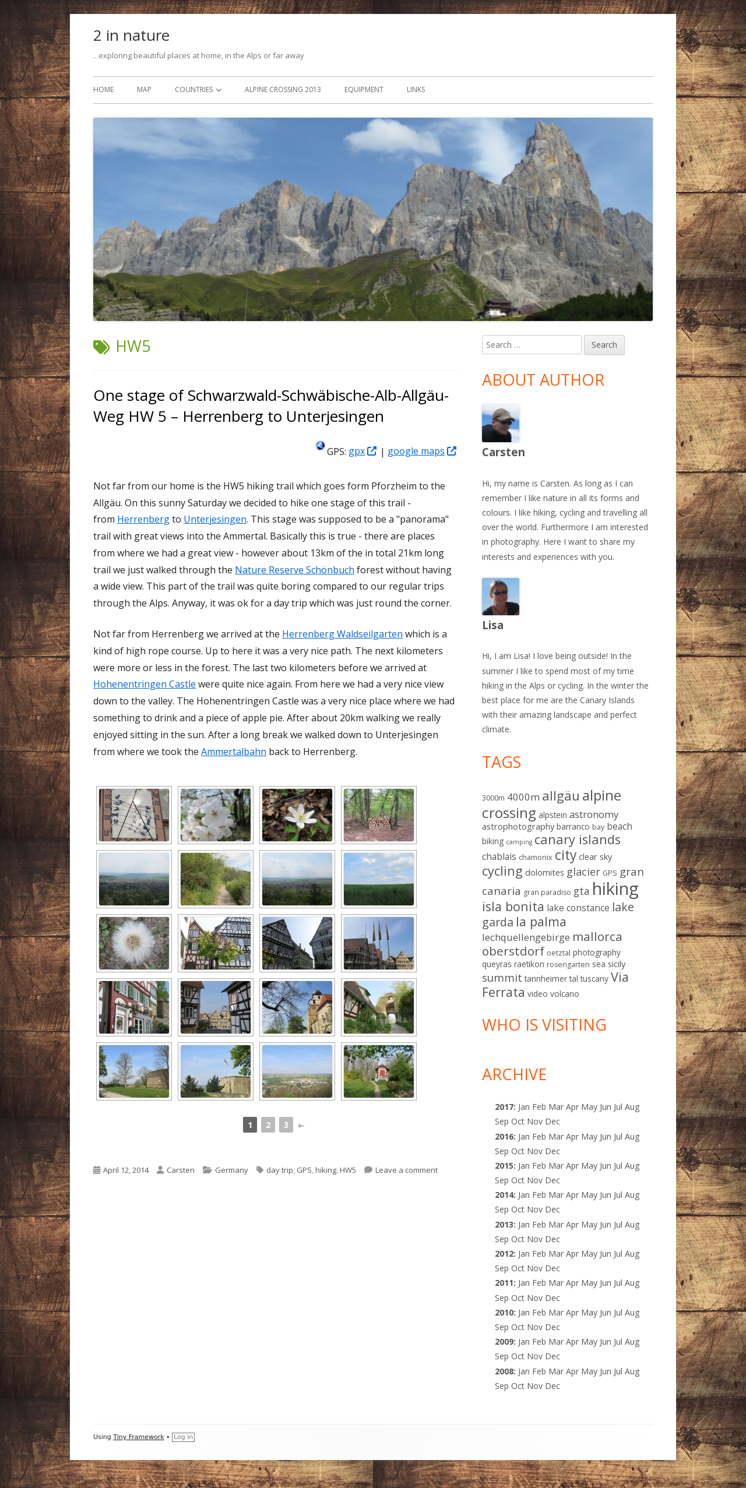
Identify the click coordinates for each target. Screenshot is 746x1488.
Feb (539, 1224)
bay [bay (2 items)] (598, 827)
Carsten (181, 1170)
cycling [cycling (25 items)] (502, 870)
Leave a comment (406, 1170)
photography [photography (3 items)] (597, 952)
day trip (279, 1170)
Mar (556, 1106)
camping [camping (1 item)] (519, 842)
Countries (194, 89)
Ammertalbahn (233, 751)
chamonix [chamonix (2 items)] (536, 857)
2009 (504, 1341)
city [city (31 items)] (565, 855)
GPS (304, 1170)
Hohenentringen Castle (144, 684)
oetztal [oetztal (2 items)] (559, 953)
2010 (504, 1312)
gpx (363, 451)
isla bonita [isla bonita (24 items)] (513, 906)
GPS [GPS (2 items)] (610, 873)
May (589, 1136)
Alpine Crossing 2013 (283, 89)
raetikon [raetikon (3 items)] (529, 963)
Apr (572, 1136)
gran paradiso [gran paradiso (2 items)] (547, 892)
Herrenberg (143, 519)
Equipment (363, 89)
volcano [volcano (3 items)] (564, 993)
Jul (618, 1106)
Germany (231, 1170)
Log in (183, 1437)
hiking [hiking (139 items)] (615, 888)
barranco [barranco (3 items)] (573, 826)
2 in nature (131, 34)
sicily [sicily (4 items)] (616, 963)
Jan (524, 1106)
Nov (535, 1209)
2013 (504, 1224)
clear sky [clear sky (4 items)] (595, 856)
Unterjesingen (215, 519)
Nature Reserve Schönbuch (294, 569)
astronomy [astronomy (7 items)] (593, 814)
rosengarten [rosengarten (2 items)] (568, 964)
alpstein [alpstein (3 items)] (553, 814)
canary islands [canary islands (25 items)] (577, 839)
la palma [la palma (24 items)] (541, 921)
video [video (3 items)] (537, 993)
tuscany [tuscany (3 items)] (594, 978)
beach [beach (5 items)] (619, 826)
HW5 (348, 1170)
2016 (504, 1136)
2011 (504, 1282)
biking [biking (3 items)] (493, 841)
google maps (423, 451)
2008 (504, 1371)
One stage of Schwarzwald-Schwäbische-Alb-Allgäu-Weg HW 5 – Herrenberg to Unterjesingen (271, 405)
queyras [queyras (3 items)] (497, 963)
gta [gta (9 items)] (581, 891)
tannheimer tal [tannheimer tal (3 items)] (551, 978)
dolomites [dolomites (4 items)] (544, 872)
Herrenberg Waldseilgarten (342, 633)
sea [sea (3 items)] (599, 963)
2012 (504, 1253)
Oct (518, 1150)
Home (103, 89)
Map (144, 89)
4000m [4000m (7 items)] (523, 796)
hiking (325, 1170)
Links (416, 89)
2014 (504, 1194)
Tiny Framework (138, 1437)
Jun (605, 1106)
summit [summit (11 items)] (502, 977)
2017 (504, 1106)
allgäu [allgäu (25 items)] (561, 795)
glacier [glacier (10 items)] (583, 872)
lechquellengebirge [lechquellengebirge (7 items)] (526, 937)
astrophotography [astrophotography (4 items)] (518, 826)
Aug (632, 1106)
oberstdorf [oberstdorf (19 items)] (513, 951)
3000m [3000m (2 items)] (493, 798)
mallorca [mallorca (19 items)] (597, 936)
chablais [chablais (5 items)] (499, 856)
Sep (502, 1150)
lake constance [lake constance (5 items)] (578, 907)
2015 (504, 1165)
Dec (552, 1209)
